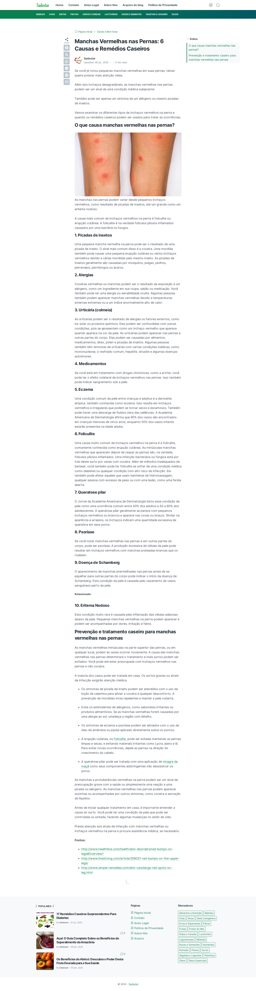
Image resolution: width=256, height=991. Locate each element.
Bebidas (209, 913)
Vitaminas (209, 955)
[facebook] (67, 48)
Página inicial (141, 912)
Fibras (206, 923)
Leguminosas (186, 939)
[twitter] (67, 55)
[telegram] (67, 68)
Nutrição (184, 950)
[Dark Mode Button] (211, 5)
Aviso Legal (91, 5)
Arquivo (137, 938)
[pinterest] (67, 75)
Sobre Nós (111, 5)
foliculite (120, 739)
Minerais (201, 939)
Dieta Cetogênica (206, 918)
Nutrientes (208, 944)
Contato (73, 5)
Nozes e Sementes (189, 944)
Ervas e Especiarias (189, 923)
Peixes (195, 950)
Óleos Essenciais (197, 960)
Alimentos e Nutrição (190, 913)
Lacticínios (205, 934)
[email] (67, 82)
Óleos (182, 960)
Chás (182, 918)
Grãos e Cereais (187, 934)
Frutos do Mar (196, 928)
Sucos (205, 950)
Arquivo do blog (133, 5)
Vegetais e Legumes (190, 955)
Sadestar (133, 984)
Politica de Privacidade (163, 5)
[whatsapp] (67, 61)
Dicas (191, 918)
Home (59, 5)
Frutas (182, 928)
